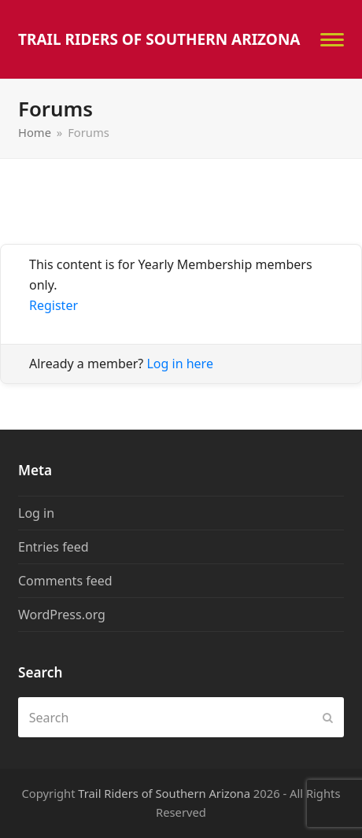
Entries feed (53, 547)
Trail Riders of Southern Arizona (159, 39)
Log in (36, 513)
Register (53, 305)
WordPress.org (61, 614)
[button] (332, 39)
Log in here (179, 363)
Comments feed (65, 580)
